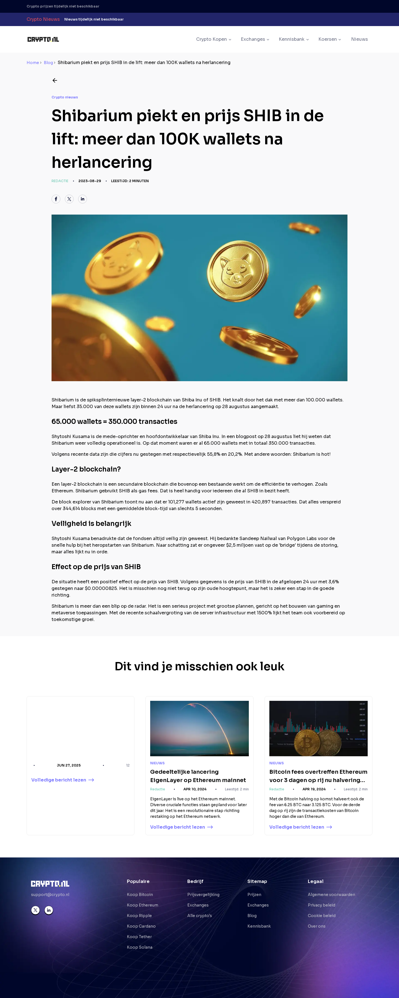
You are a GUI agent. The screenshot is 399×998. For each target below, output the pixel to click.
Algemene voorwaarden (331, 894)
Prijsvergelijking (203, 894)
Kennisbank (259, 926)
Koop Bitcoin (140, 894)
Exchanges (198, 905)
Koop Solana (139, 947)
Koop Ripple (139, 915)
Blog (48, 62)
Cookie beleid (322, 915)
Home (33, 62)
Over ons (317, 926)
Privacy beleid (321, 905)
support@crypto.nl (50, 894)
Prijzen (254, 894)
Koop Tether (139, 936)
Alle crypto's (199, 915)
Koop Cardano (141, 926)
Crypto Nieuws (43, 19)
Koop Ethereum (142, 905)
